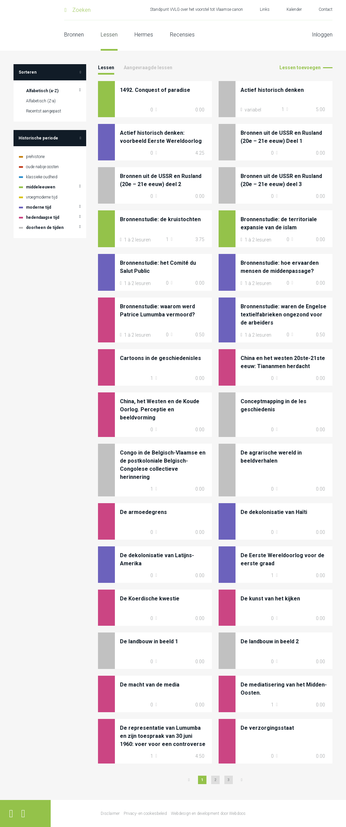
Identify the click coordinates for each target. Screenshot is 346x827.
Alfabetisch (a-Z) (42, 90)
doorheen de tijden (45, 227)
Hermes (143, 34)
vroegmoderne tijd (41, 197)
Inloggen (322, 34)
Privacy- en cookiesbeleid (145, 813)
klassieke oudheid (41, 177)
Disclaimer (110, 813)
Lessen (109, 34)
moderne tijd (38, 207)
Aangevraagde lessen (148, 67)
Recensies (182, 34)
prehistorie (35, 156)
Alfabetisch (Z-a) (41, 101)
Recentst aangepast (43, 111)
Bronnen (74, 34)
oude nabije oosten (42, 166)
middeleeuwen (40, 187)
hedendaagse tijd (42, 217)
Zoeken (81, 10)
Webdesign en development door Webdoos (208, 813)
